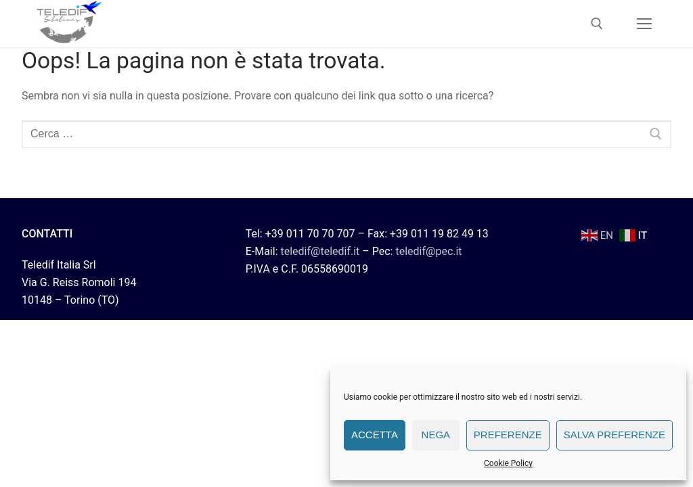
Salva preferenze (614, 434)
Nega (436, 434)
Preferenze (508, 434)
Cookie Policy (508, 463)
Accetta (374, 434)
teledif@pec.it (428, 251)
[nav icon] (644, 23)
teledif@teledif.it (319, 251)
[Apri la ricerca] (597, 24)
